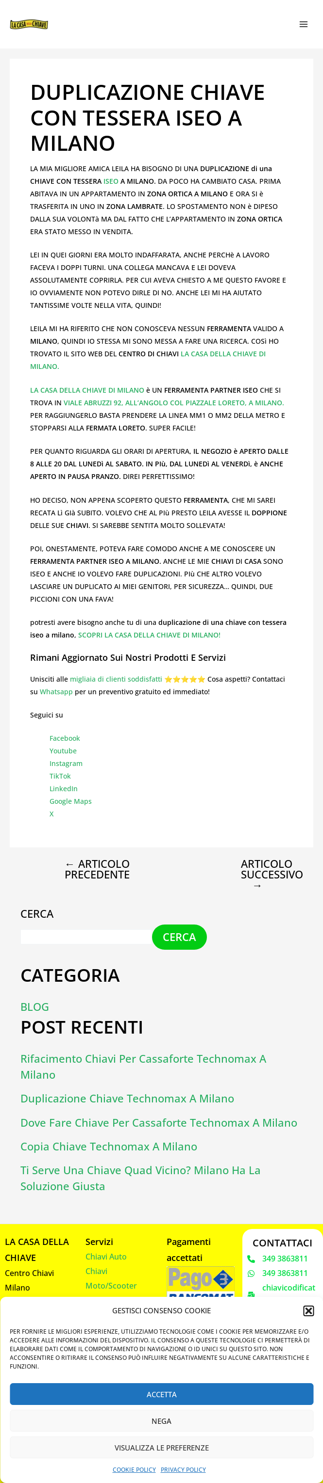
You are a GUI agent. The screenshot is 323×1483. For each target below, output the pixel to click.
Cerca (36, 914)
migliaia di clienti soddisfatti (116, 679)
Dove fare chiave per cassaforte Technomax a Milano (158, 1123)
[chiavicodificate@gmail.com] (282, 1295)
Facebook (65, 738)
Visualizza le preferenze (162, 1447)
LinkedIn (64, 788)
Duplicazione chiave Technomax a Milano (127, 1098)
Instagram (66, 763)
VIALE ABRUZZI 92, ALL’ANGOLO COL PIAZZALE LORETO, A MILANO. (174, 402)
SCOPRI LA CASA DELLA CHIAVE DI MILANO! (149, 634)
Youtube (63, 750)
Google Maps (71, 801)
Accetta (162, 1394)
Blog (34, 1007)
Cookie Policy (134, 1470)
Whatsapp (56, 691)
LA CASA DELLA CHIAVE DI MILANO (87, 390)
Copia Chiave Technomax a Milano (108, 1146)
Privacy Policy (183, 1470)
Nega (161, 1421)
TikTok (60, 776)
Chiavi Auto (106, 1256)
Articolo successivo (265, 875)
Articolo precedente (97, 869)
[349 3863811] (277, 1259)
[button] (308, 1311)
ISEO (111, 181)
